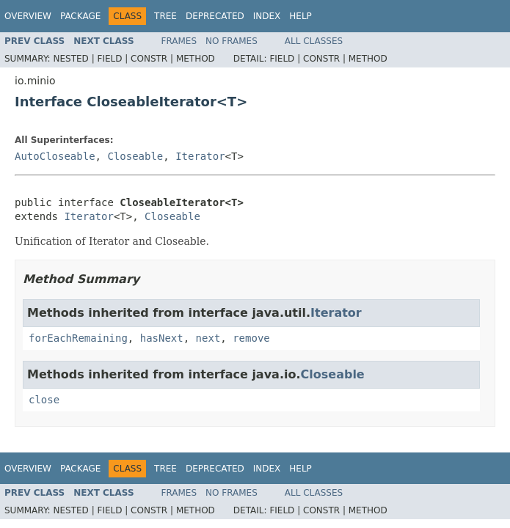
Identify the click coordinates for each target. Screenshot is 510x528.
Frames (179, 41)
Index (267, 16)
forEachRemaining (78, 338)
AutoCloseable (55, 156)
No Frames (231, 41)
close (44, 400)
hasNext (161, 338)
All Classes (314, 41)
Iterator (200, 156)
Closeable (135, 156)
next (208, 338)
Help (300, 16)
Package (80, 16)
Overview (27, 16)
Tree (165, 16)
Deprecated (215, 16)
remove (251, 338)
